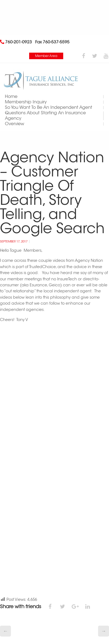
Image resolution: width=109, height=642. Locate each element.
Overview (14, 123)
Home (11, 96)
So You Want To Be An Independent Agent (48, 107)
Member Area (46, 56)
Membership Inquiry (26, 101)
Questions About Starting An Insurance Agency (45, 115)
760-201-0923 (18, 41)
